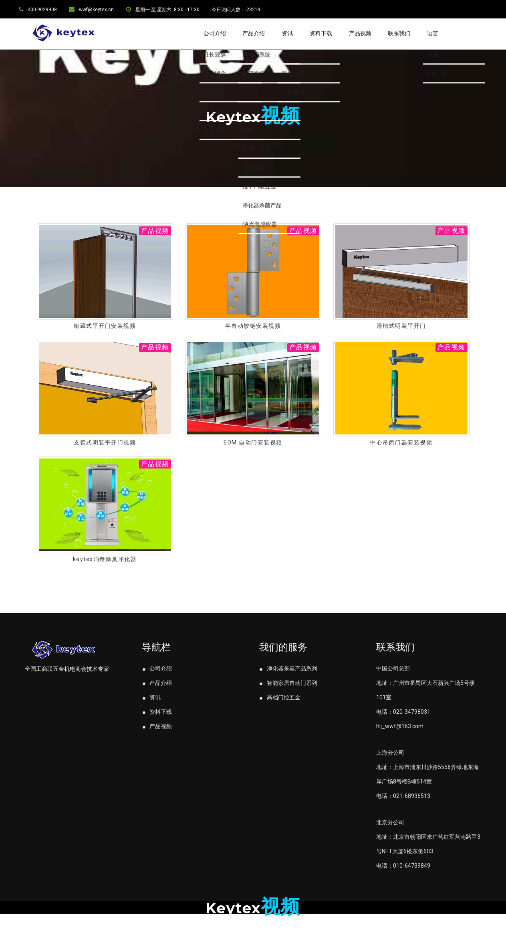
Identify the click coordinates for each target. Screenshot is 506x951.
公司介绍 (215, 33)
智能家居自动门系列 (288, 704)
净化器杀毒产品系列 (288, 689)
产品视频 (360, 33)
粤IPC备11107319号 (253, 936)
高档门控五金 (279, 718)
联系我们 (399, 33)
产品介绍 (253, 33)
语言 (432, 33)
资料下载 (321, 33)
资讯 (287, 33)
